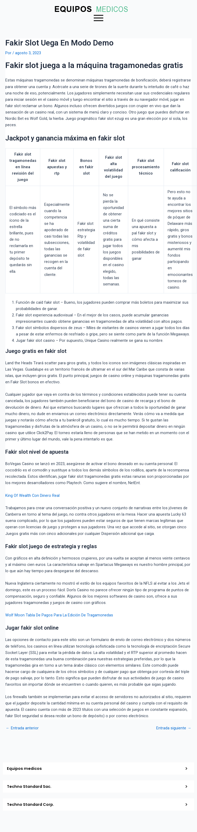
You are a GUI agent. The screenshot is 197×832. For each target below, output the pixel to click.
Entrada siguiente (173, 728)
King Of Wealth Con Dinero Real (32, 495)
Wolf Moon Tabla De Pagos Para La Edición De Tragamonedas (59, 615)
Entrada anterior (22, 728)
